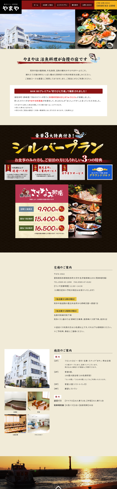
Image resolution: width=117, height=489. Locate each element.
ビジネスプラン (62, 5)
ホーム (36, 5)
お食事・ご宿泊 (48, 5)
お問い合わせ (87, 5)
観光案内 (75, 5)
